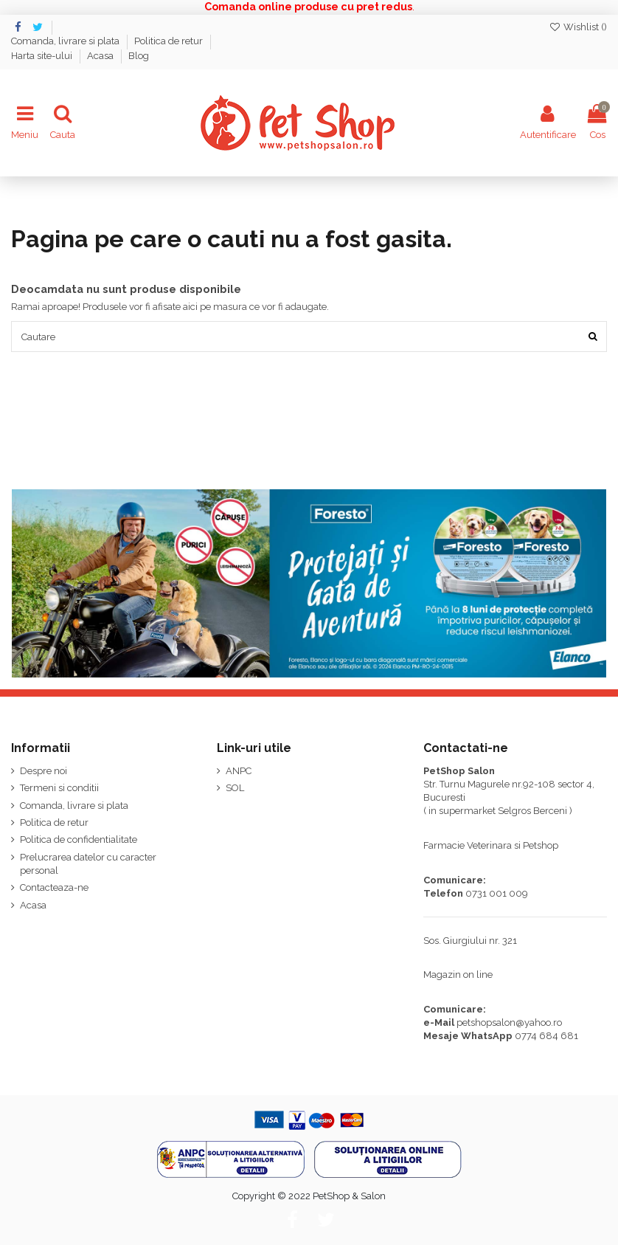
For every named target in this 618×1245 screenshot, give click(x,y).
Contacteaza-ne (54, 887)
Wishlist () (578, 26)
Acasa (101, 55)
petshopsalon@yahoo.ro (509, 1022)
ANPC (238, 770)
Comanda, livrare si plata (66, 40)
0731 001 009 (496, 893)
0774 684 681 (546, 1035)
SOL (235, 787)
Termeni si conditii (59, 787)
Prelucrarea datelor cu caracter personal (88, 864)
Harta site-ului (42, 55)
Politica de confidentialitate (78, 839)
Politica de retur (169, 40)
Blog (138, 55)
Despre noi (43, 770)
